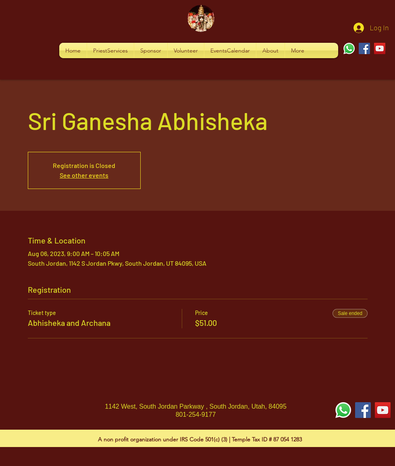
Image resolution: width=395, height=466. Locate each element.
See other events (84, 175)
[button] (110, 50)
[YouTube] (379, 48)
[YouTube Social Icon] (383, 410)
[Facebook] (364, 48)
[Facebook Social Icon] (363, 410)
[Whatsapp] (349, 48)
